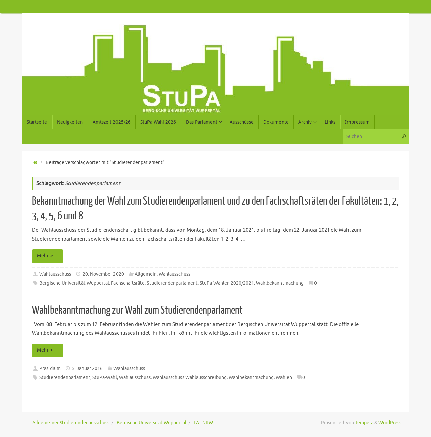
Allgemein (146, 274)
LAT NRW (203, 423)
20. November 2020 (103, 274)
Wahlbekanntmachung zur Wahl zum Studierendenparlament (137, 310)
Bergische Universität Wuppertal (74, 283)
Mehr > (48, 256)
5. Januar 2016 (87, 368)
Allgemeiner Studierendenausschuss (70, 423)
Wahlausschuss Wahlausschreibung (190, 377)
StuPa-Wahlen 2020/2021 (227, 283)
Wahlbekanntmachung (280, 283)
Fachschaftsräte (128, 283)
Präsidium (50, 368)
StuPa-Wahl (104, 377)
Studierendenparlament (172, 283)
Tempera (364, 423)
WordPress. (390, 423)
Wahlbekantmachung (251, 377)
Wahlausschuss (55, 274)
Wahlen (284, 377)
